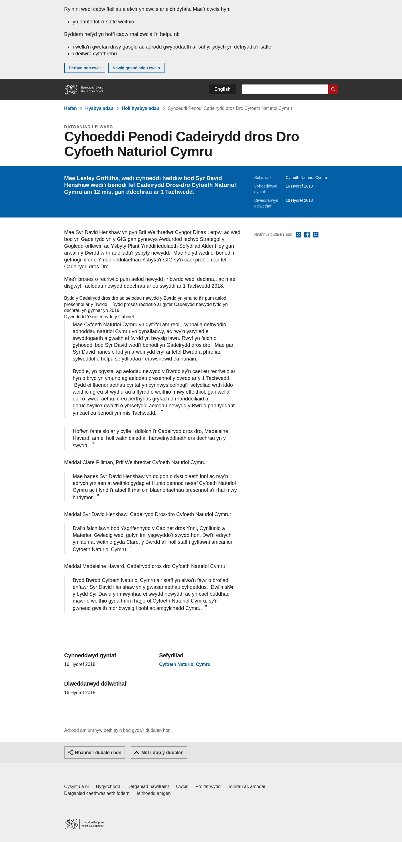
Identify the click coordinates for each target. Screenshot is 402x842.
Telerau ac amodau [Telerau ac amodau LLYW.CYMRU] (247, 786)
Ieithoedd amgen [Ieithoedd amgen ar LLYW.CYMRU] (154, 793)
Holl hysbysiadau (140, 108)
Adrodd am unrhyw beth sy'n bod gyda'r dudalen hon (117, 730)
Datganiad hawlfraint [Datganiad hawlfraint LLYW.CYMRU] (148, 786)
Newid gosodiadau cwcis (136, 68)
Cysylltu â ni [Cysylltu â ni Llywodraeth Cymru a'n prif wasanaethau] (76, 786)
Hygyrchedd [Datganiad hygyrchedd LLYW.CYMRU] (108, 786)
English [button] (222, 89)
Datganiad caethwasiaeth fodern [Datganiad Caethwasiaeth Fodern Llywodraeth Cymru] (97, 793)
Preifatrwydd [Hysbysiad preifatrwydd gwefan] (208, 786)
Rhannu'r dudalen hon (98, 752)
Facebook (307, 235)
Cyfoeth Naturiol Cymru (306, 177)
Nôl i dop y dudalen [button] (162, 752)
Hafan (70, 108)
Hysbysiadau (99, 108)
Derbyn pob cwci (85, 68)
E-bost (315, 235)
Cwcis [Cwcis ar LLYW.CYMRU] (182, 786)
